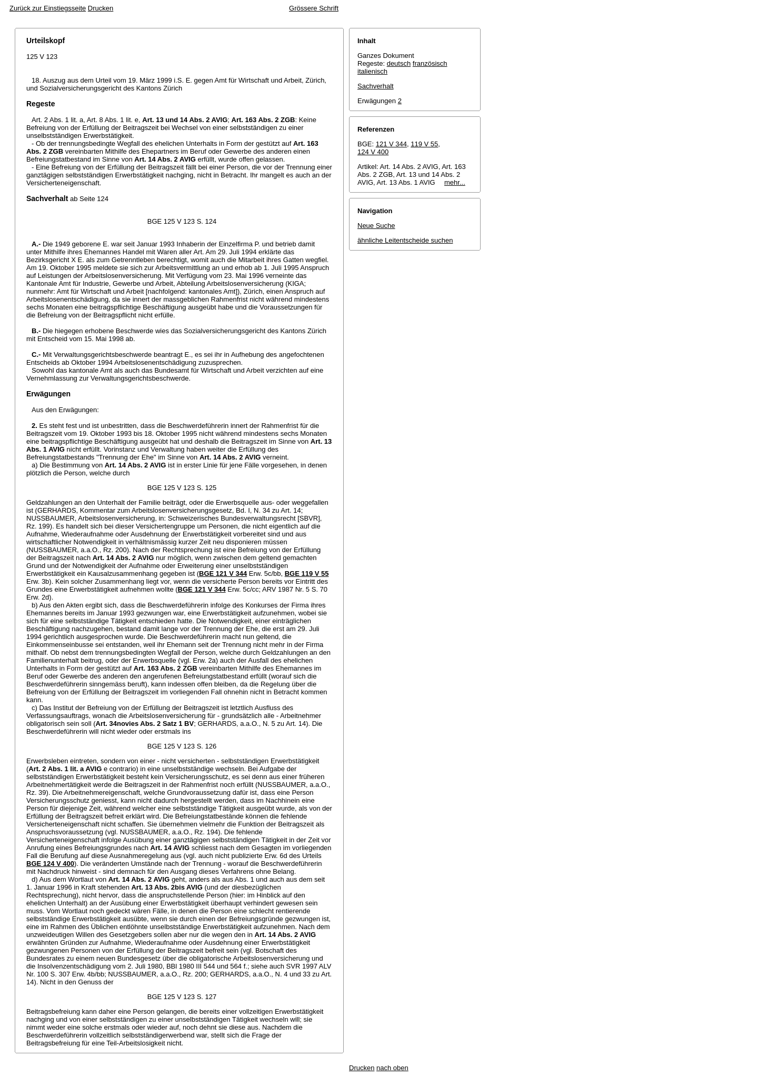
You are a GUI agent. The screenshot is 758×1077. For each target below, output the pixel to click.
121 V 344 (391, 144)
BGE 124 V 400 (50, 863)
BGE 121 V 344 (223, 573)
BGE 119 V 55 (307, 573)
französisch (430, 63)
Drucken (100, 8)
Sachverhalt (375, 86)
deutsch (399, 63)
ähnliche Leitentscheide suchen (405, 240)
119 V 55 (424, 144)
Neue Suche (376, 226)
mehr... (454, 182)
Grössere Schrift (313, 8)
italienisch (372, 71)
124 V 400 (372, 152)
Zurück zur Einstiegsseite (47, 8)
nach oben (392, 1068)
